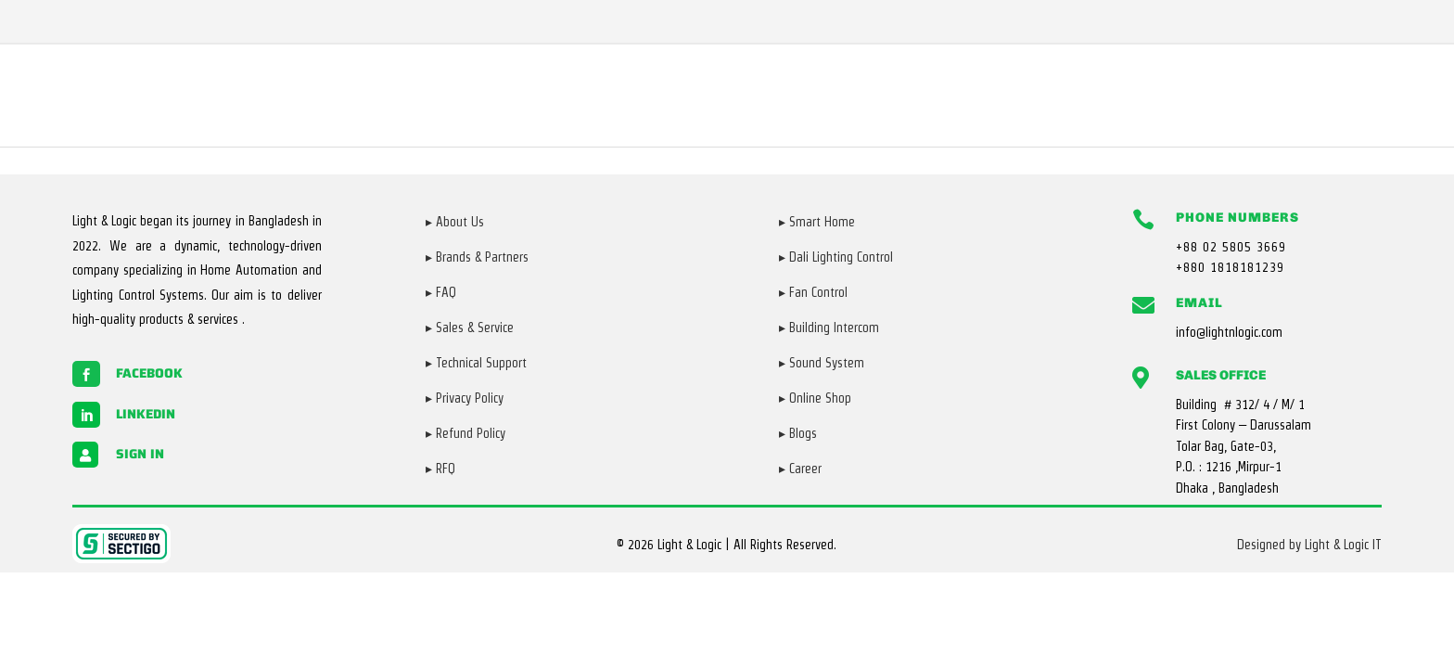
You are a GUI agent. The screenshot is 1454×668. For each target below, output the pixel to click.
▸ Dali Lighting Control (836, 257)
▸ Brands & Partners (477, 257)
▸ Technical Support (476, 362)
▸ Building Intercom (829, 327)
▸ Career (800, 468)
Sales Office (1221, 375)
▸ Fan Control (813, 292)
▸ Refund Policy (465, 433)
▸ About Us (455, 221)
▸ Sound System (821, 362)
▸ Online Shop (815, 398)
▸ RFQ (440, 468)
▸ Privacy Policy (465, 398)
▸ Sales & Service (470, 327)
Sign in (140, 453)
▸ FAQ (441, 292)
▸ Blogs (798, 433)
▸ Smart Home (817, 221)
